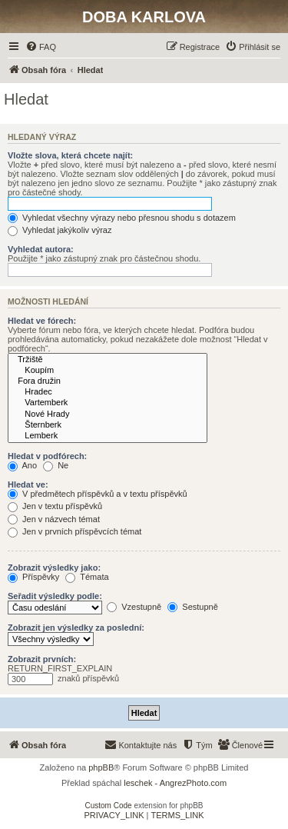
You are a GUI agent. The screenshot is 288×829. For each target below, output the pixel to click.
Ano (22, 465)
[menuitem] (40, 47)
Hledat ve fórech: (42, 320)
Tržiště (107, 360)
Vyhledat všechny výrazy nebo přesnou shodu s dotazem (122, 217)
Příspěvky (33, 576)
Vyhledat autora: (41, 249)
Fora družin (107, 381)
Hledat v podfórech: (47, 456)
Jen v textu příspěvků (55, 506)
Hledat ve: (28, 484)
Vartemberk (107, 403)
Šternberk (107, 425)
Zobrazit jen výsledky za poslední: (76, 627)
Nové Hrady (107, 414)
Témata (86, 576)
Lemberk (107, 436)
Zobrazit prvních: (42, 659)
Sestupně (192, 606)
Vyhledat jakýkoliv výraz (59, 230)
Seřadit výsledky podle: (55, 596)
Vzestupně (134, 606)
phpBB (101, 767)
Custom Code (108, 805)
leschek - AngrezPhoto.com (175, 782)
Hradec (107, 392)
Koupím (107, 370)
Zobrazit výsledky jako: (54, 567)
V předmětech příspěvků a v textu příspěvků (97, 493)
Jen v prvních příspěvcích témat (74, 531)
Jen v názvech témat (54, 519)
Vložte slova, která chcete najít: (70, 155)
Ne (55, 465)
